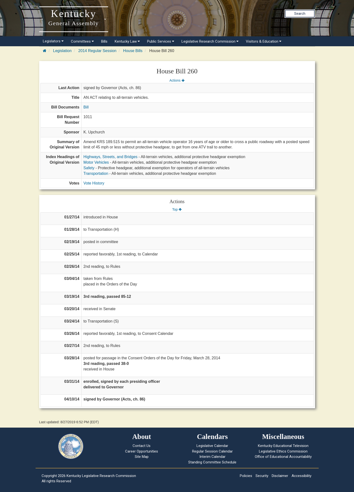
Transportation (95, 173)
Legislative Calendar (212, 446)
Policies (246, 476)
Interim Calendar (212, 456)
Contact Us (142, 446)
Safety (88, 168)
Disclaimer (280, 476)
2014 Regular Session (97, 51)
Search (299, 13)
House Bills (133, 51)
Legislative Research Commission (210, 41)
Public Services (160, 41)
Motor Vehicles (96, 162)
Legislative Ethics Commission (283, 451)
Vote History (93, 183)
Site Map (142, 456)
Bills (104, 41)
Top (177, 209)
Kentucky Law (127, 41)
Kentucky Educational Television (283, 446)
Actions (176, 80)
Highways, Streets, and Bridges (110, 157)
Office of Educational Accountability (283, 456)
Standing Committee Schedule (212, 462)
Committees (82, 41)
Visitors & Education (263, 41)
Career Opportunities (141, 451)
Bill (86, 107)
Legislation (62, 51)
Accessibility (301, 476)
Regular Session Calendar (212, 451)
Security (262, 476)
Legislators (53, 41)
